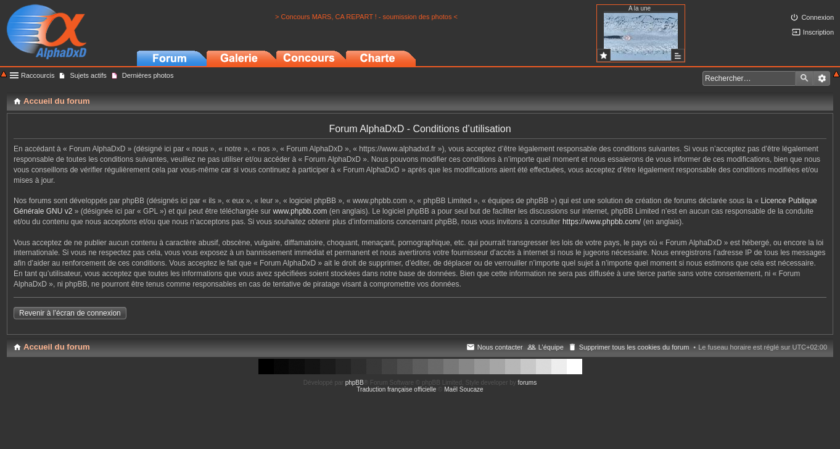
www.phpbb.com (300, 211)
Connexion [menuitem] (817, 17)
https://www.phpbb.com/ (601, 221)
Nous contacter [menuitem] (500, 347)
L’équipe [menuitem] (551, 347)
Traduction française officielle (396, 389)
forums (527, 382)
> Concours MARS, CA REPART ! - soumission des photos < (366, 16)
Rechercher (804, 78)
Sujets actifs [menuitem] (88, 75)
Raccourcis (37, 75)
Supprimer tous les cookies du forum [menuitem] (634, 347)
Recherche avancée (821, 78)
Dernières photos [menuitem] (148, 75)
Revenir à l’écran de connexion (70, 313)
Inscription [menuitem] (818, 32)
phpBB (354, 382)
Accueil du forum (56, 346)
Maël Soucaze (463, 389)
